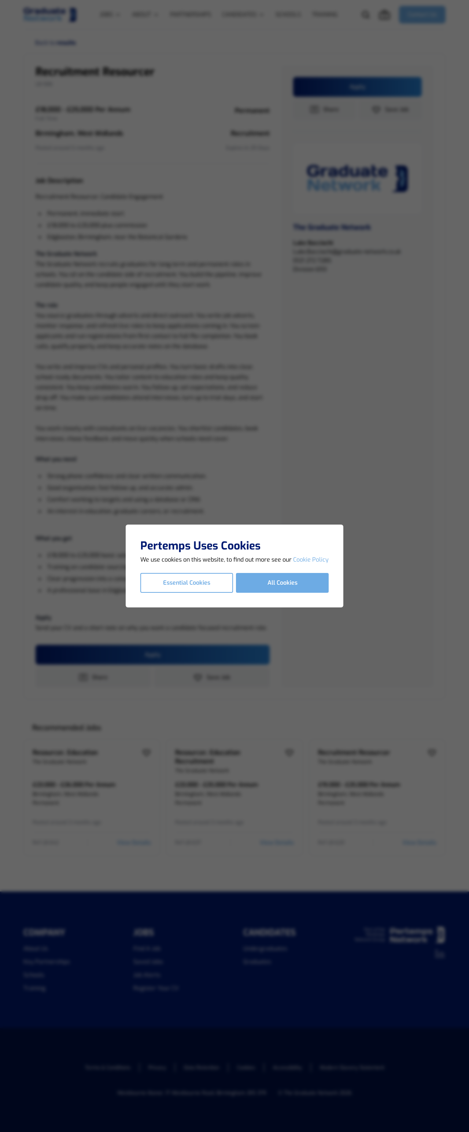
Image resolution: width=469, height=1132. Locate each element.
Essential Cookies (186, 583)
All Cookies (282, 583)
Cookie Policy (311, 559)
